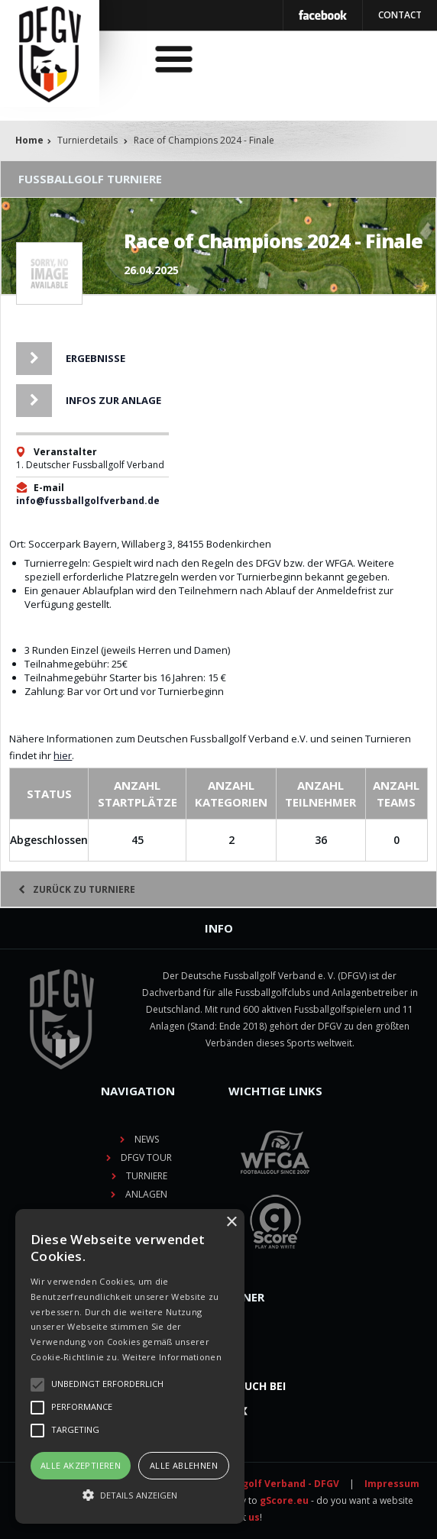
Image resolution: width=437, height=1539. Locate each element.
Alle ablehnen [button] (184, 1465)
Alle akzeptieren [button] (80, 1465)
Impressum (391, 1483)
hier (62, 755)
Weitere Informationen (172, 1357)
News (146, 1139)
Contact (400, 14)
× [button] (231, 1222)
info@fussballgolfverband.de (88, 500)
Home (29, 140)
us (254, 1517)
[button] (130, 1495)
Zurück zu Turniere (76, 889)
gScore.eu (284, 1500)
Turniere (146, 1175)
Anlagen (146, 1194)
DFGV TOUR (146, 1157)
